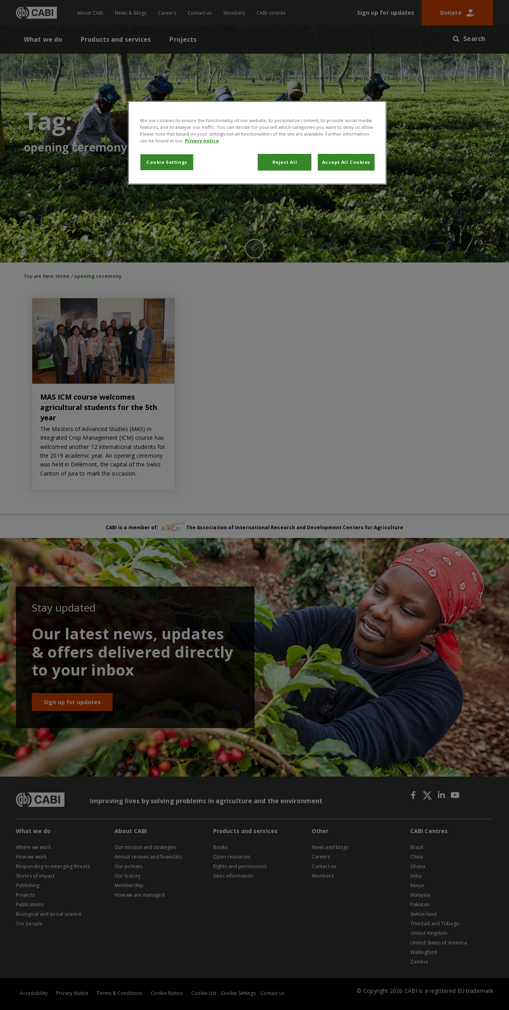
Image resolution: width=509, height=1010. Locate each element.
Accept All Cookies (346, 162)
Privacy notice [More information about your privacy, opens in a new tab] (202, 141)
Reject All (284, 162)
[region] (257, 143)
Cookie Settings (166, 162)
